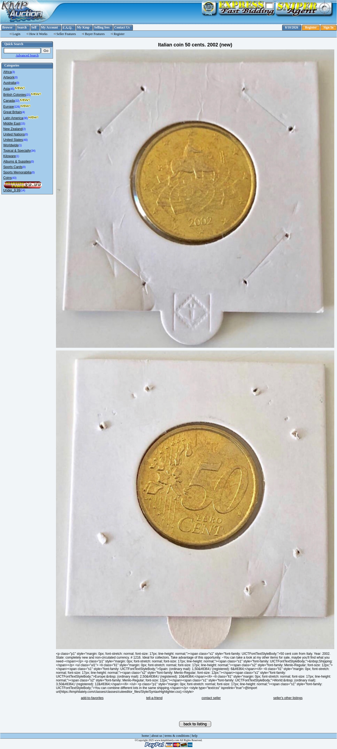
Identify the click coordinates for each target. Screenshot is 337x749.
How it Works (38, 34)
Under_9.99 (11, 190)
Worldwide (10, 145)
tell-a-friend (154, 698)
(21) (28, 94)
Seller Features (66, 34)
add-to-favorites (92, 698)
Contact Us (122, 27)
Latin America (13, 118)
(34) (33, 150)
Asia (6, 89)
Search (22, 27)
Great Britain (12, 112)
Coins (7, 178)
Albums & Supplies (17, 161)
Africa (7, 72)
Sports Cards (12, 167)
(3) (13, 72)
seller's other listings (288, 698)
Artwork (8, 77)
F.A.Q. (67, 28)
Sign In (328, 27)
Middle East (11, 123)
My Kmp (83, 27)
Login (16, 34)
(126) (17, 106)
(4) (23, 112)
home (145, 736)
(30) (25, 118)
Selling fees (102, 27)
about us (156, 736)
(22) (17, 100)
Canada (9, 101)
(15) (22, 123)
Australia (9, 83)
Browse (7, 27)
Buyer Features (95, 34)
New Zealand (13, 129)
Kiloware (9, 156)
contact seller (211, 698)
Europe (8, 107)
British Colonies (14, 95)
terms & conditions (176, 736)
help (195, 736)
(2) (24, 129)
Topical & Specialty (17, 151)
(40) (25, 139)
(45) (12, 88)
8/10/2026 (291, 27)
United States (13, 140)
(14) (22, 190)
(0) (16, 77)
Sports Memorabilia (17, 172)
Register (311, 27)
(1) (20, 145)
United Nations (14, 134)
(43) (14, 177)
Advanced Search (27, 55)
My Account (49, 27)
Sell (33, 27)
